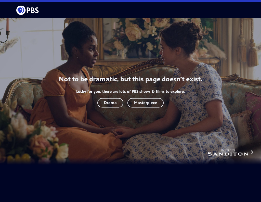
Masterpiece (145, 102)
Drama (110, 102)
